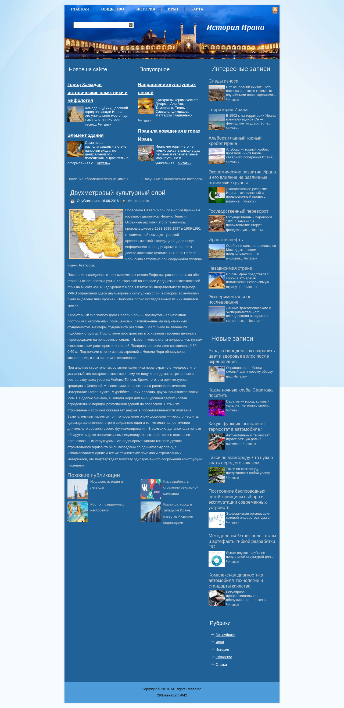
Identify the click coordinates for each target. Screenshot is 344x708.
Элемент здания (85, 135)
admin (144, 201)
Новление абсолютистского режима (96, 179)
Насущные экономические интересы (173, 179)
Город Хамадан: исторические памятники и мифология (97, 92)
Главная (80, 9)
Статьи (221, 665)
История (145, 9)
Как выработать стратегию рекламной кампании (181, 487)
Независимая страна (230, 268)
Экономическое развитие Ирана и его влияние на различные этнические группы (242, 178)
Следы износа (223, 81)
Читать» (104, 124)
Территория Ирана (228, 109)
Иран (173, 9)
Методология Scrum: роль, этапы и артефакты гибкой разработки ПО (242, 541)
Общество (112, 9)
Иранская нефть (226, 239)
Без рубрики (225, 635)
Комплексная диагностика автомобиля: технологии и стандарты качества (236, 581)
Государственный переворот (238, 211)
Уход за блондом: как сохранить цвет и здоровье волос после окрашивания (242, 356)
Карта (197, 9)
